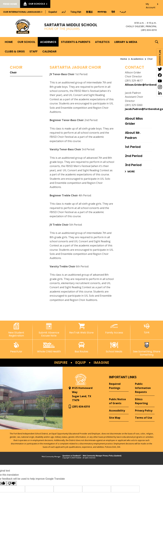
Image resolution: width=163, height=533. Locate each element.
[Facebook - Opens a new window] (160, 75)
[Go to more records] (130, 172)
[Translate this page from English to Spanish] (53, 12)
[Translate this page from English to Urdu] (63, 11)
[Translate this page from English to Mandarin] (89, 12)
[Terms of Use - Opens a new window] (144, 417)
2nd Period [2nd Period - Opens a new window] (133, 156)
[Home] (8, 42)
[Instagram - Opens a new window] (160, 87)
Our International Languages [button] (22, 12)
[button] (156, 46)
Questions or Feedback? (71, 456)
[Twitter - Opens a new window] (160, 69)
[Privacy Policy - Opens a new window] (144, 410)
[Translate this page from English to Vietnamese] (76, 12)
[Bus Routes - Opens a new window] (81, 347)
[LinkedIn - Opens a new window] (160, 93)
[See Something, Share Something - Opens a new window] (146, 348)
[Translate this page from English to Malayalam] (102, 11)
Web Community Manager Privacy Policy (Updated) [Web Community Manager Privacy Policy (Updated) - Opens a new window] (102, 456)
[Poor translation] (12, 483)
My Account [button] (150, 4)
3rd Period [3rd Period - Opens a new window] (133, 165)
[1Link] (146, 328)
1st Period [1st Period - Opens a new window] (133, 147)
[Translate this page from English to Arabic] (123, 11)
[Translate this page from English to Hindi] (113, 12)
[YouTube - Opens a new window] (160, 81)
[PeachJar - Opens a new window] (16, 347)
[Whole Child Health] (49, 347)
